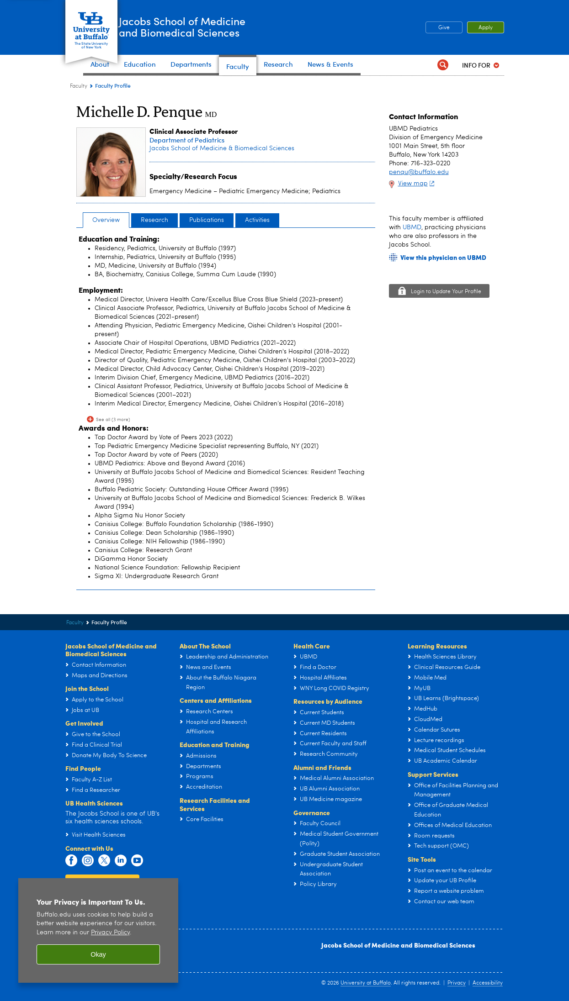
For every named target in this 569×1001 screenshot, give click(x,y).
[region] (98, 930)
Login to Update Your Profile (446, 292)
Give (444, 28)
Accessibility (488, 983)
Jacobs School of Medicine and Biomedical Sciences (398, 944)
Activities (257, 220)
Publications (206, 220)
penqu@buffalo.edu (419, 172)
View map (417, 183)
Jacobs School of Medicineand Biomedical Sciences (213, 27)
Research (154, 220)
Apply (486, 28)
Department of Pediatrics (186, 140)
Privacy (456, 983)
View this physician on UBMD (443, 257)
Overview (106, 220)
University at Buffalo (365, 983)
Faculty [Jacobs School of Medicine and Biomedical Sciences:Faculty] (78, 86)
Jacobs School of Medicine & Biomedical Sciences (221, 148)
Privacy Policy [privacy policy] (110, 932)
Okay (98, 954)
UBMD (412, 227)
